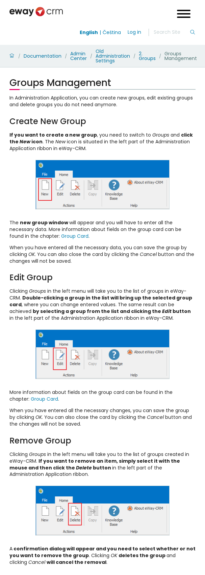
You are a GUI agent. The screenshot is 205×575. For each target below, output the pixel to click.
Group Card (74, 236)
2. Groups (147, 56)
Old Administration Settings (113, 56)
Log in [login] (134, 32)
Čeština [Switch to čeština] (112, 32)
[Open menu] (184, 15)
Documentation (42, 56)
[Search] (171, 32)
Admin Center (78, 56)
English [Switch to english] (89, 32)
